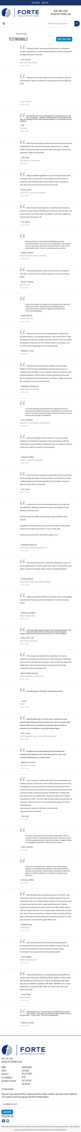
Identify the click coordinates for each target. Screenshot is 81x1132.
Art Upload (26, 1080)
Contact (5, 1074)
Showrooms (27, 1067)
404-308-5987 (61, 11)
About (4, 1070)
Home (11, 33)
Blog (24, 1077)
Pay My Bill (26, 1084)
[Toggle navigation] (3, 23)
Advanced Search (8, 1081)
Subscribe (7, 1112)
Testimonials (7, 1077)
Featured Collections (27, 1072)
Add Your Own (64, 39)
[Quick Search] (60, 23)
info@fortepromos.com (61, 14)
